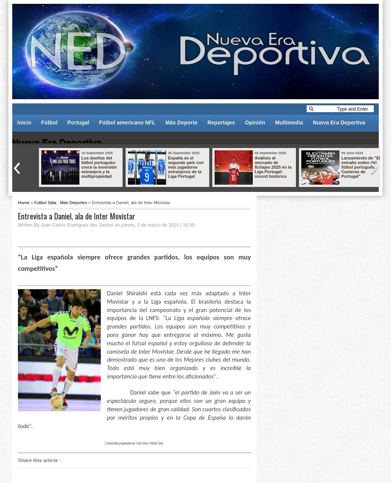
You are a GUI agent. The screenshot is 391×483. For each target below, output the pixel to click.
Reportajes (221, 122)
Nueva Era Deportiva (339, 122)
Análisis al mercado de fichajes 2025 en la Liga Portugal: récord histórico (273, 167)
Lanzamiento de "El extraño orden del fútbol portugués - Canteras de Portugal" (360, 167)
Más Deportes (73, 202)
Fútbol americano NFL (127, 122)
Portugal (78, 122)
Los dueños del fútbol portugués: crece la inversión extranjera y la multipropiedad (99, 167)
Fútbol (49, 122)
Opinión (255, 122)
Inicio (24, 122)
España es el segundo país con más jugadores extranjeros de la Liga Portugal (186, 167)
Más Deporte (181, 122)
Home (23, 202)
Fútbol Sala (45, 202)
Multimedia (289, 122)
